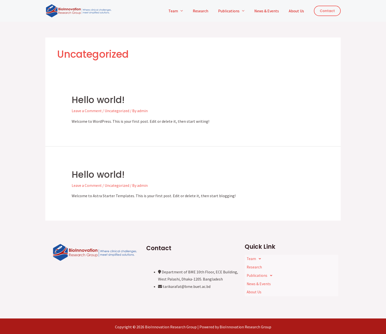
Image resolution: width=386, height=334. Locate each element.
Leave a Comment (87, 110)
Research (207, 10)
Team (182, 10)
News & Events (269, 10)
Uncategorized (117, 110)
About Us (297, 10)
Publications (233, 10)
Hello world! (101, 99)
